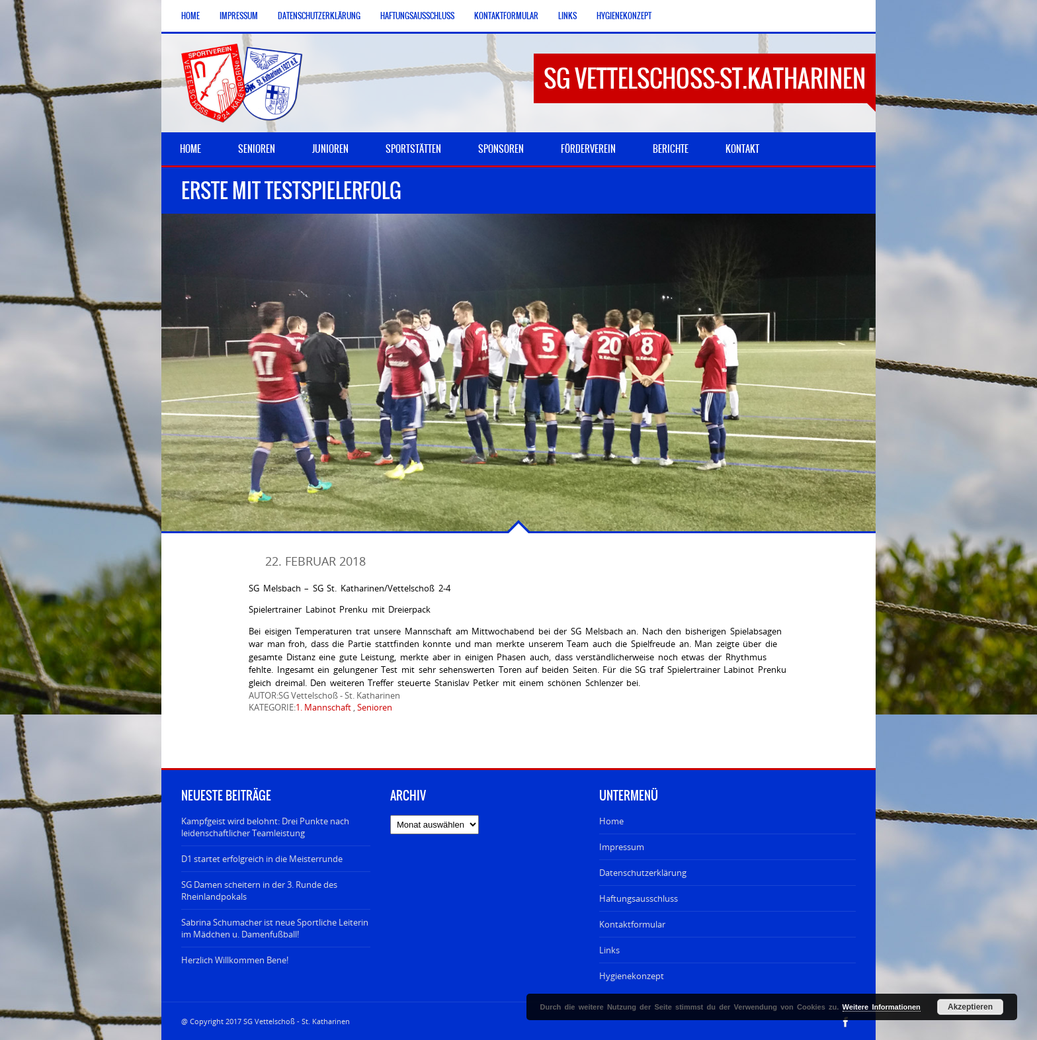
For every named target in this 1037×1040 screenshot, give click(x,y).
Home (190, 16)
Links (567, 16)
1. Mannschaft (323, 707)
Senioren (374, 707)
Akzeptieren (970, 1007)
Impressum (239, 16)
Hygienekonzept (624, 16)
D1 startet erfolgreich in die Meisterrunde (262, 859)
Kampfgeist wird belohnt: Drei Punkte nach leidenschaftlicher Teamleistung (265, 827)
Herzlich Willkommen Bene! (234, 960)
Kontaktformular (506, 16)
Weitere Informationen (882, 1007)
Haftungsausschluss (417, 16)
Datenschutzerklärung (319, 16)
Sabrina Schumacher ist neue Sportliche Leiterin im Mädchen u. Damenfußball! (274, 928)
